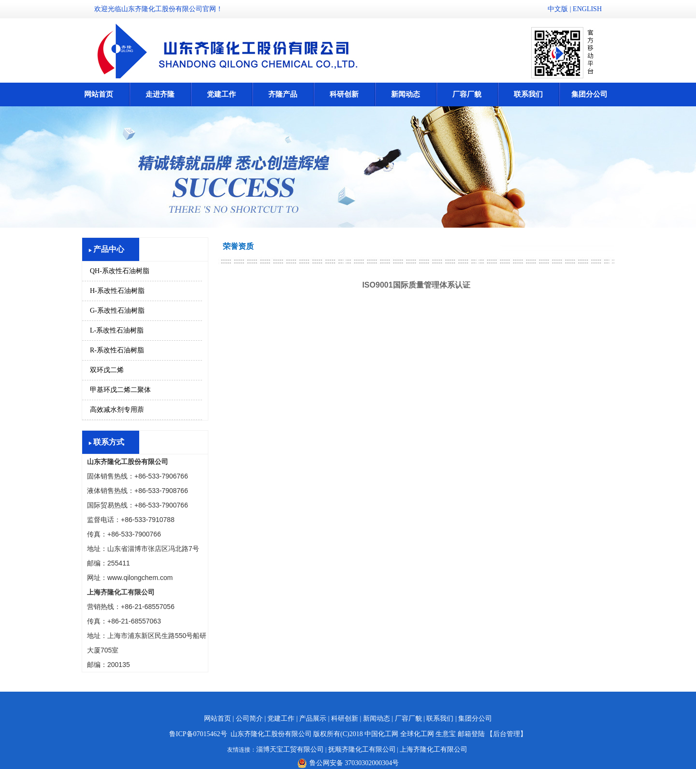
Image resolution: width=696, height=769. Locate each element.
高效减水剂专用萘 (117, 409)
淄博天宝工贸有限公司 (290, 749)
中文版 (558, 9)
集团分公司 (589, 94)
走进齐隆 (159, 94)
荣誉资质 (238, 246)
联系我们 (528, 94)
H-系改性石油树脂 (117, 290)
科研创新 (344, 94)
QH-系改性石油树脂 (119, 271)
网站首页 (98, 94)
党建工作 (221, 94)
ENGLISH (587, 9)
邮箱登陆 (471, 734)
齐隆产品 (282, 94)
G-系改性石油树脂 (117, 310)
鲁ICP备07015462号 (198, 734)
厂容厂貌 (466, 94)
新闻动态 (405, 94)
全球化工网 (417, 734)
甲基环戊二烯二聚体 (120, 389)
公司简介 (249, 718)
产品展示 (312, 718)
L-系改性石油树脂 (117, 330)
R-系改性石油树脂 (117, 350)
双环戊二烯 (107, 370)
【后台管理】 (506, 734)
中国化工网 (381, 734)
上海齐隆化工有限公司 (433, 749)
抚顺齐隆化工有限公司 (362, 749)
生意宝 (445, 734)
